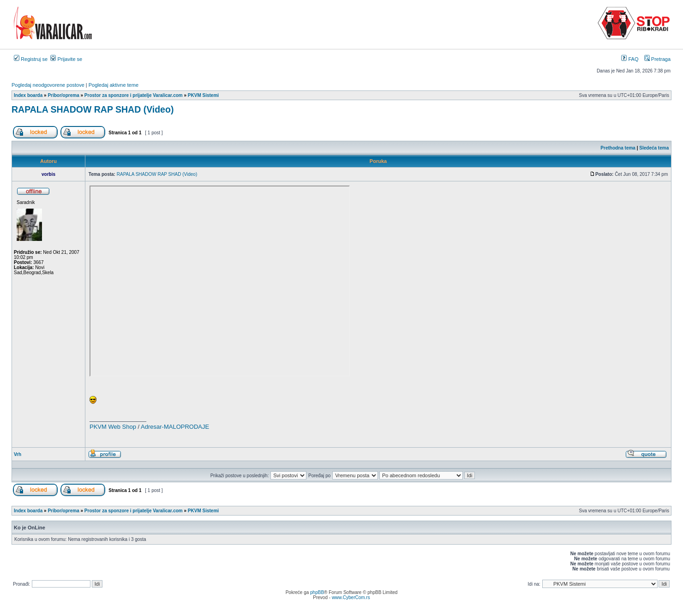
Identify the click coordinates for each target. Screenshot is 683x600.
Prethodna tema (617, 147)
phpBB (317, 592)
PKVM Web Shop (113, 426)
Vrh (17, 454)
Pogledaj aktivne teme (113, 85)
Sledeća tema (654, 147)
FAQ (629, 59)
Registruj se (31, 59)
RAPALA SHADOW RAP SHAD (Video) (93, 109)
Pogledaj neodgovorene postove (48, 85)
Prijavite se (66, 59)
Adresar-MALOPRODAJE (175, 426)
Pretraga (657, 59)
